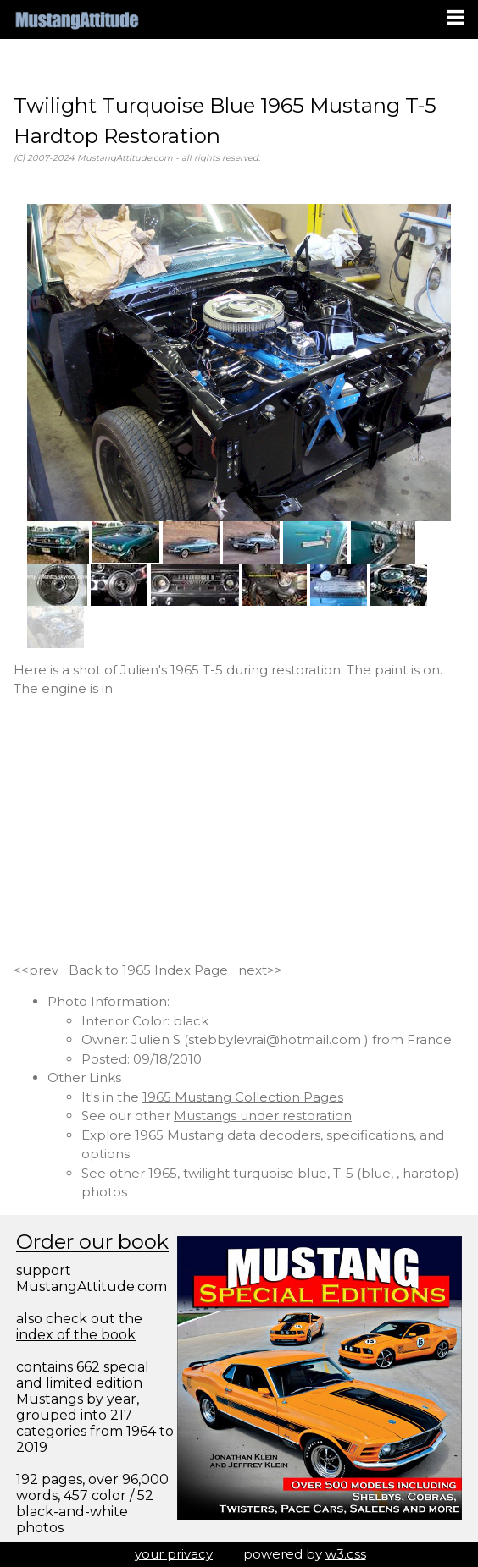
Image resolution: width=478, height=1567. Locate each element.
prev (43, 970)
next (252, 970)
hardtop (429, 1173)
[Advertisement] (239, 830)
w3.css (345, 1554)
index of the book (76, 1335)
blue (376, 1173)
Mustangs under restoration (263, 1116)
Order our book (92, 1241)
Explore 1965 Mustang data (168, 1135)
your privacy (174, 1554)
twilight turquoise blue (255, 1173)
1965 (162, 1173)
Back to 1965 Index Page (148, 970)
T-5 (343, 1173)
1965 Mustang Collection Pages (242, 1097)
